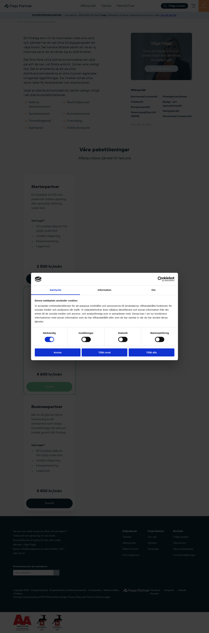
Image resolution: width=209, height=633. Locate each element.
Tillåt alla (151, 352)
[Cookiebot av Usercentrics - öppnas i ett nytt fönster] (160, 279)
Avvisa (58, 352)
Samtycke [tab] (55, 290)
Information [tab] (104, 290)
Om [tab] (153, 290)
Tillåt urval (104, 352)
